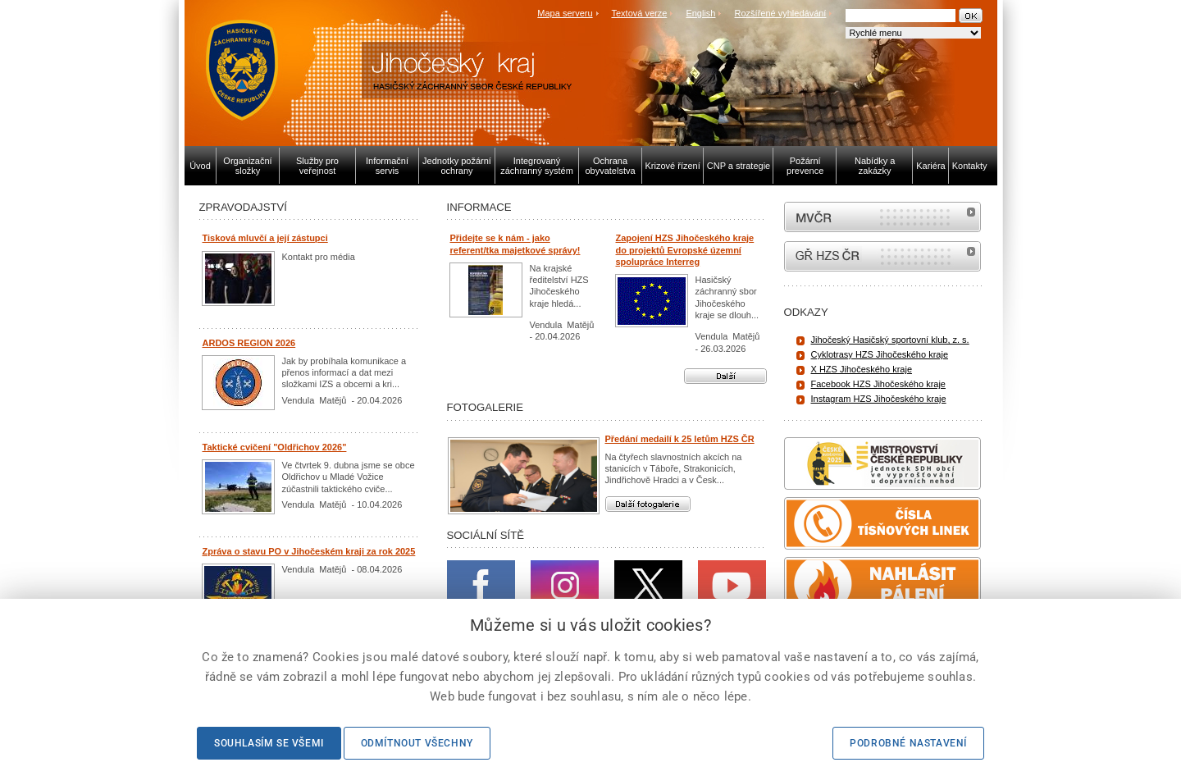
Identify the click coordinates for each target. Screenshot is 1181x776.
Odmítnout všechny (417, 743)
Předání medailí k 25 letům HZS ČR (680, 439)
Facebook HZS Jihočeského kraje (878, 384)
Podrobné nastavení (908, 743)
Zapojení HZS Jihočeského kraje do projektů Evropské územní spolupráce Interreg (685, 250)
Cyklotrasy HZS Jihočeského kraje (880, 354)
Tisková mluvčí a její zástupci (265, 238)
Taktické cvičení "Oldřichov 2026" (275, 447)
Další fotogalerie (648, 504)
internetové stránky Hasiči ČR (882, 256)
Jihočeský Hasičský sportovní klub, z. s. (890, 340)
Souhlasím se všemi (269, 743)
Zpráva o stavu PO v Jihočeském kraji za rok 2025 (309, 551)
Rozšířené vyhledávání (781, 13)
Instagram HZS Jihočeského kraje (878, 399)
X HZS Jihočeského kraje (862, 369)
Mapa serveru (564, 13)
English (700, 13)
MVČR (882, 217)
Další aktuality (725, 376)
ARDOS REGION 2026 (249, 343)
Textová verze (639, 13)
